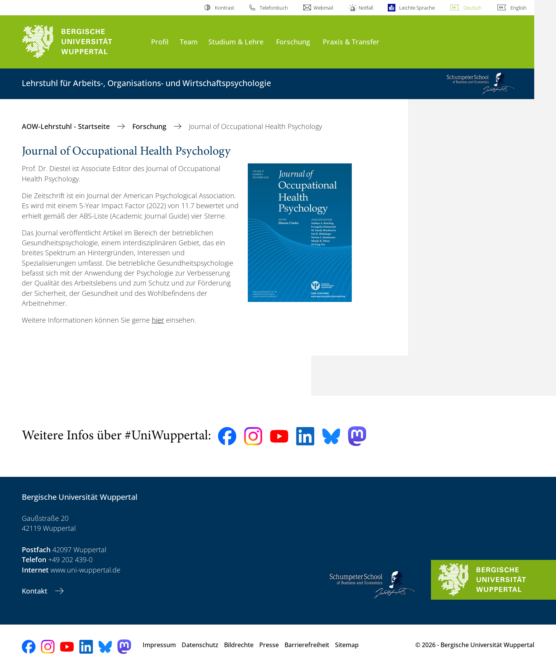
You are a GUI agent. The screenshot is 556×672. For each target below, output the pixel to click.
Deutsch (472, 7)
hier (158, 320)
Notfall (366, 7)
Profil (160, 41)
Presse (269, 645)
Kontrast (224, 7)
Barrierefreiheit (307, 645)
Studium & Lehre (235, 41)
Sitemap (347, 645)
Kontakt (35, 590)
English (518, 7)
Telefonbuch (274, 7)
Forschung (293, 41)
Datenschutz (200, 645)
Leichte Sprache (417, 7)
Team (189, 41)
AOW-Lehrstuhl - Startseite (67, 126)
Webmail (323, 7)
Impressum (159, 645)
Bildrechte (239, 645)
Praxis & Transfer (351, 41)
